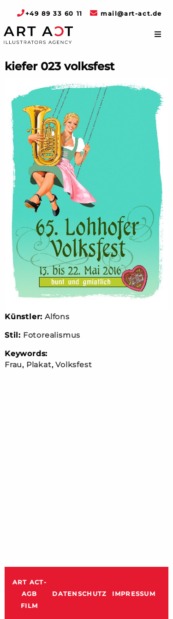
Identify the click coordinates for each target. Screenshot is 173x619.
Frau (13, 364)
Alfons (57, 316)
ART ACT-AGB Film (29, 594)
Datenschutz (79, 593)
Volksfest (73, 364)
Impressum (133, 593)
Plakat (39, 364)
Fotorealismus (51, 335)
